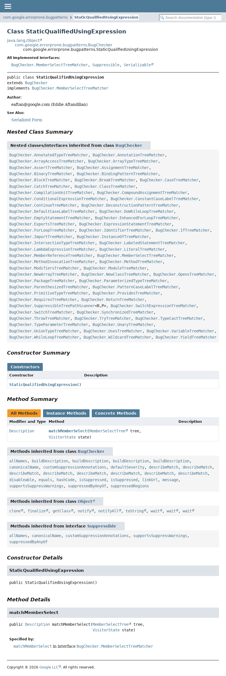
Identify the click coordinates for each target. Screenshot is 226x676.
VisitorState (62, 437)
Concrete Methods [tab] (115, 413)
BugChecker (36, 83)
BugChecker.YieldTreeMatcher (186, 337)
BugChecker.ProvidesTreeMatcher (126, 293)
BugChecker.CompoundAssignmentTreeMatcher (142, 192)
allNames (18, 461)
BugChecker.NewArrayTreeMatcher (43, 274)
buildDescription (50, 461)
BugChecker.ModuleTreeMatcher (115, 268)
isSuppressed (92, 480)
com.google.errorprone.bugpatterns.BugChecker (63, 45)
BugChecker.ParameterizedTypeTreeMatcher (123, 280)
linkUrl (150, 480)
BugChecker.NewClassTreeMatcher (115, 274)
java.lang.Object (23, 40)
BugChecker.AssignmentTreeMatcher (113, 167)
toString (135, 511)
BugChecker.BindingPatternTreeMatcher (117, 174)
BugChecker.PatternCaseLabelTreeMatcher (135, 287)
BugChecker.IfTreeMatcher (183, 230)
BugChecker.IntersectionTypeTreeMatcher (52, 243)
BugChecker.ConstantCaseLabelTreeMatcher (154, 199)
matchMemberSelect (68, 431)
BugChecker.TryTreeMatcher (103, 318)
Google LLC (48, 667)
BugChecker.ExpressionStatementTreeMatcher (125, 224)
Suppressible (105, 65)
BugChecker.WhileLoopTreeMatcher (44, 337)
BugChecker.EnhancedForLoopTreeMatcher (136, 218)
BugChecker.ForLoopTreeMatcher (42, 230)
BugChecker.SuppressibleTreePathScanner (52, 305)
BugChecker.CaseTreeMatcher (169, 180)
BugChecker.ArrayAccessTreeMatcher (46, 161)
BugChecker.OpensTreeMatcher (183, 274)
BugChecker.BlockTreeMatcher (39, 180)
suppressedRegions (130, 486)
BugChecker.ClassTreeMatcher (105, 186)
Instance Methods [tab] (66, 413)
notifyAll (108, 511)
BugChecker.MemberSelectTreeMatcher (49, 65)
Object (85, 501)
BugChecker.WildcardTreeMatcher (117, 337)
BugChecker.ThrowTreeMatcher (39, 318)
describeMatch (163, 467)
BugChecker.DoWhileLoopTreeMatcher (136, 211)
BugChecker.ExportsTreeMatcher (42, 224)
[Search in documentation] (190, 17)
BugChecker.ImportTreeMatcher (40, 236)
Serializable (137, 65)
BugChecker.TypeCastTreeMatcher (169, 318)
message (170, 480)
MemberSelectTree (107, 431)
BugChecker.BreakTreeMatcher (105, 180)
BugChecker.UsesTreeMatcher (113, 331)
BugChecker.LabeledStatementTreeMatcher (142, 243)
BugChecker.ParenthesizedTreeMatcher (48, 287)
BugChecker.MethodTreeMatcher (130, 261)
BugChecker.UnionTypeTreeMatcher (44, 331)
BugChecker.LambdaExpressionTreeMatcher (52, 249)
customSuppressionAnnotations (74, 467)
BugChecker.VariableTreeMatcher (180, 331)
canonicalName (24, 467)
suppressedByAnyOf (87, 486)
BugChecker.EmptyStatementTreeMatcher (49, 218)
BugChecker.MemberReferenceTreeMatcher (51, 255)
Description (21, 431)
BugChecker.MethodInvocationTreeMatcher (52, 261)
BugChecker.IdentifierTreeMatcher (115, 230)
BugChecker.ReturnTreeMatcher (112, 299)
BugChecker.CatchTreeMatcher (39, 186)
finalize (37, 511)
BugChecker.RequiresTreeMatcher (43, 299)
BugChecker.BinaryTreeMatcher (40, 174)
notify (84, 511)
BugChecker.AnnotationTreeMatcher (129, 155)
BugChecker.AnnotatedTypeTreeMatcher (48, 155)
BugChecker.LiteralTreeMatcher (132, 249)
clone (15, 511)
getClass (62, 511)
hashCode (66, 480)
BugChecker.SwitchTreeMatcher (40, 312)
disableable (21, 480)
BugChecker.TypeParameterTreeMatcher (48, 324)
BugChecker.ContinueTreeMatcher (43, 205)
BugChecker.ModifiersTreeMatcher (44, 268)
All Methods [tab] (24, 413)
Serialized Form (26, 120)
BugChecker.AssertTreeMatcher (40, 167)
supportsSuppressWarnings (36, 486)
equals (45, 480)
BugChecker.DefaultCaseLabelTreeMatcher (52, 211)
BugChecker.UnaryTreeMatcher (123, 324)
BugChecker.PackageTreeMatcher (42, 280)
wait (155, 511)
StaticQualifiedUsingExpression (106, 17)
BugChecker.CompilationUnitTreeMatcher (51, 192)
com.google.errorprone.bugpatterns (35, 17)
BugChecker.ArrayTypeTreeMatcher (123, 161)
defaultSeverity (127, 467)
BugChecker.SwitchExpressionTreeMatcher (153, 305)
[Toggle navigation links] (7, 6)
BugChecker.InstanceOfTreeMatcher (113, 236)
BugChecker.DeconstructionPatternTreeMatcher (129, 205)
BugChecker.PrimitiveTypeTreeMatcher (48, 293)
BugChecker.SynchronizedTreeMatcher (115, 312)
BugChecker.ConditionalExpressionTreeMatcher (57, 199)
